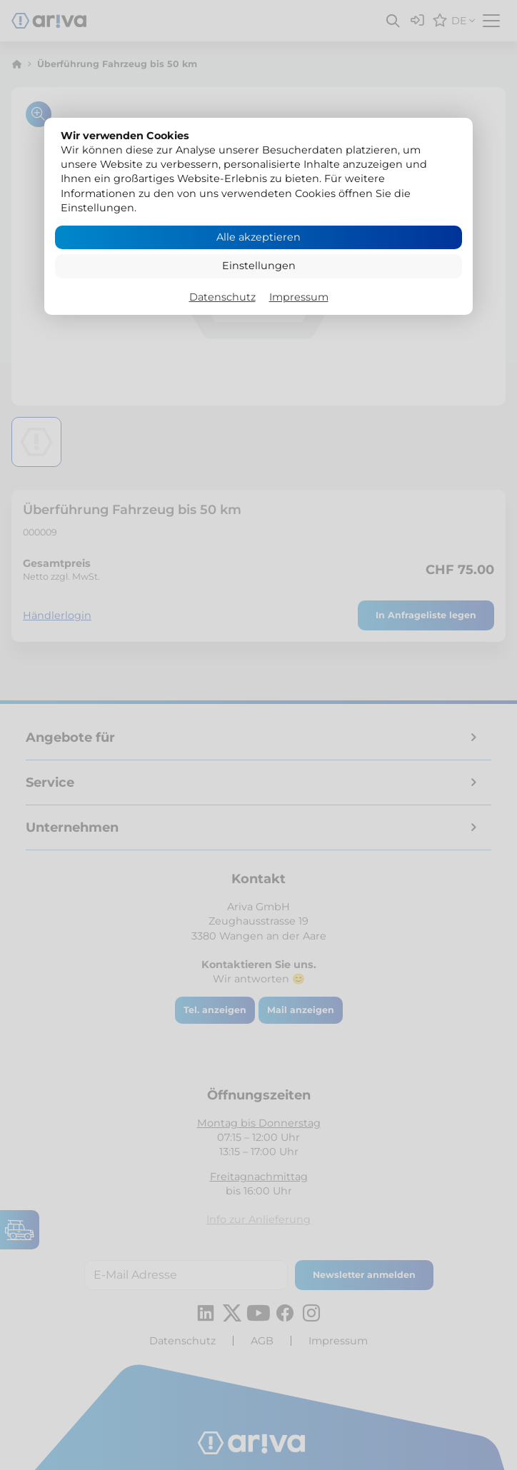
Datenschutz (222, 297)
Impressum (298, 297)
